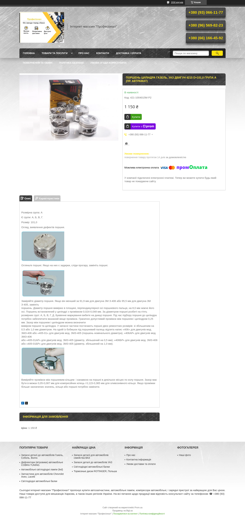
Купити (136, 116)
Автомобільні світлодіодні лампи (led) (42, 469)
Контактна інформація (138, 459)
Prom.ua (138, 507)
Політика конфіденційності (152, 514)
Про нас (83, 53)
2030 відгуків (177, 2)
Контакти (102, 53)
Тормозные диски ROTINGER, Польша (95, 471)
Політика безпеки (71, 62)
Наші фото (185, 455)
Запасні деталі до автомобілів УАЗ (93, 462)
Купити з (143, 126)
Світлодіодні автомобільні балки (39, 481)
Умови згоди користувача (108, 62)
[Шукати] (217, 53)
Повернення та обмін (37, 62)
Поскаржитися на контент (125, 514)
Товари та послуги (55, 53)
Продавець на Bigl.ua (122, 510)
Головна (29, 53)
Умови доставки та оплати (140, 464)
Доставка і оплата (128, 53)
